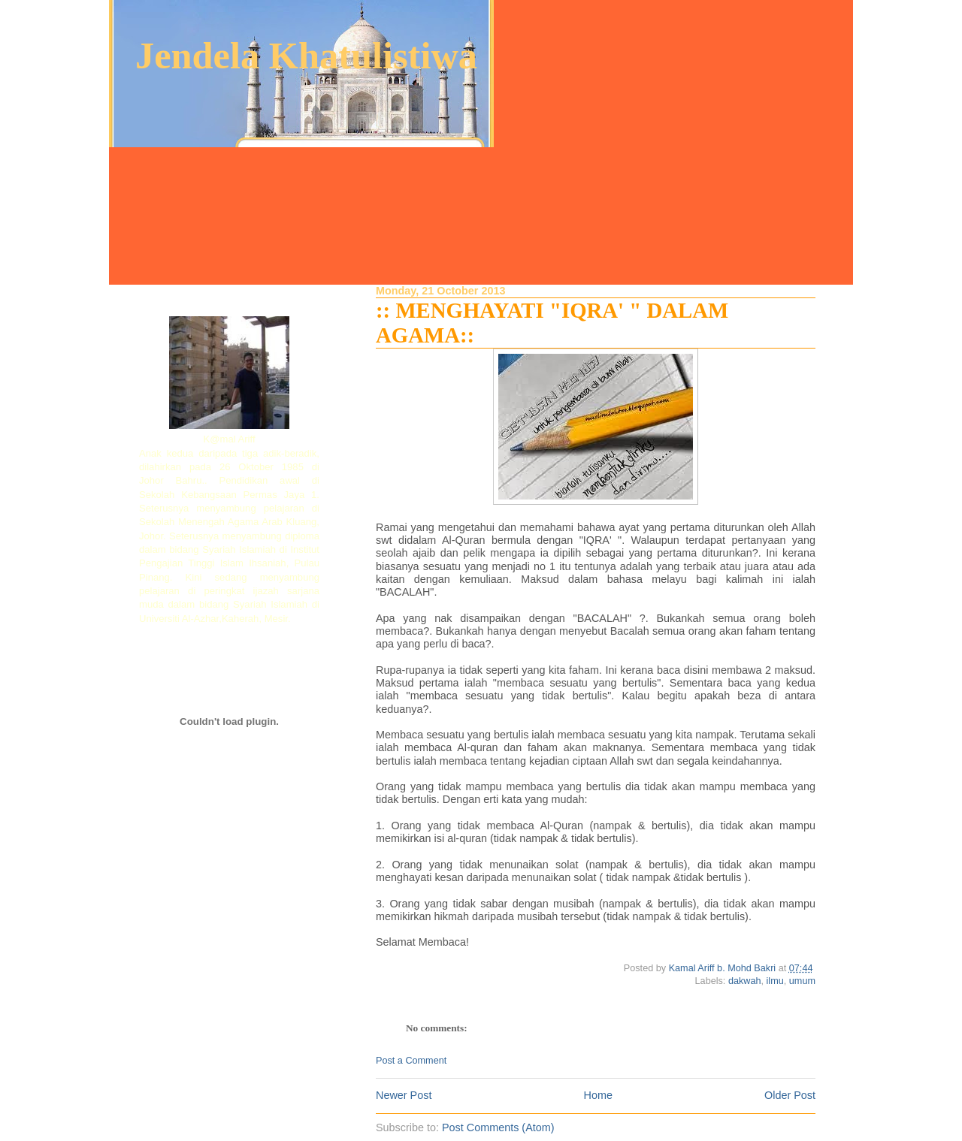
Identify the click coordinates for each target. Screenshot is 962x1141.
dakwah (744, 981)
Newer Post (403, 1095)
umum (802, 981)
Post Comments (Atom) (498, 1127)
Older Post (789, 1095)
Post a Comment (411, 1060)
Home (598, 1095)
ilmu (775, 981)
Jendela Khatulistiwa (306, 56)
